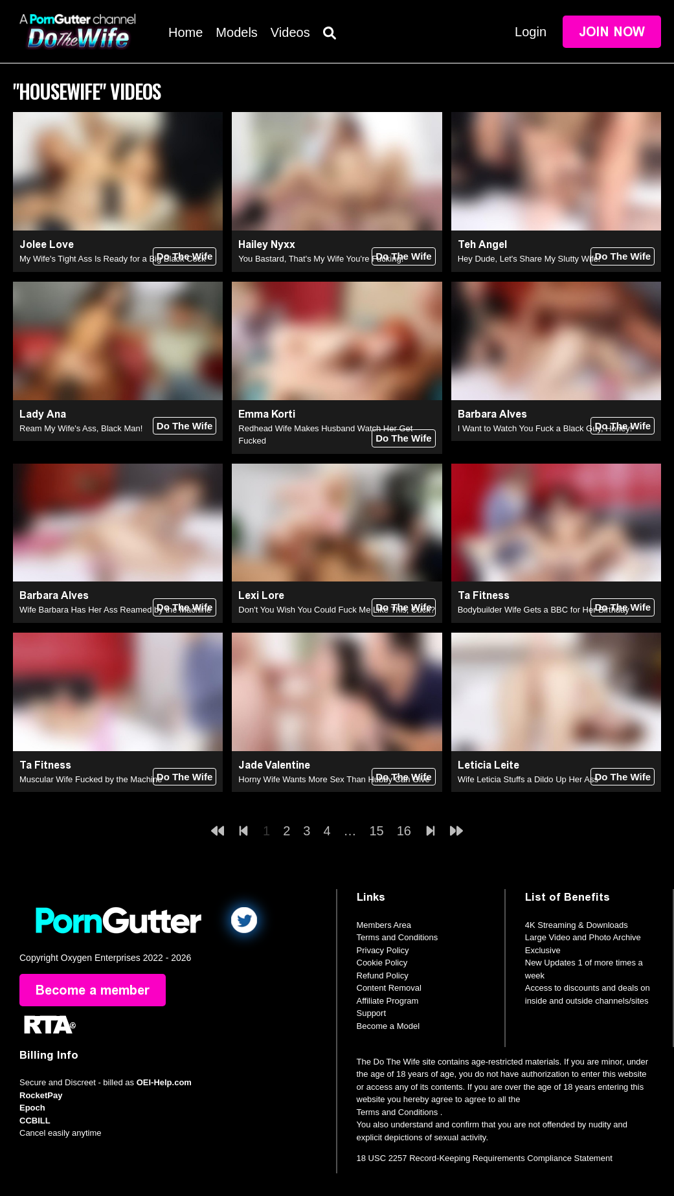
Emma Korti (266, 414)
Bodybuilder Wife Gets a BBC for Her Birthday (543, 610)
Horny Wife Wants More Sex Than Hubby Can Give (334, 779)
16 (404, 831)
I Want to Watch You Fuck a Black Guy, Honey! (545, 428)
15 (377, 831)
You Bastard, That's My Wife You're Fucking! (320, 259)
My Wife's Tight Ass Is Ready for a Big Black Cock (112, 259)
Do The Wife (185, 256)
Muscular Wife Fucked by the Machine (90, 779)
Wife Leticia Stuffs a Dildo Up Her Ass (528, 779)
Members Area (384, 925)
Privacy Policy (383, 950)
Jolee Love (46, 244)
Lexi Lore (261, 595)
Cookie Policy (382, 962)
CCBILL (35, 1120)
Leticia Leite (488, 765)
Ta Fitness (484, 595)
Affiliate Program (388, 1001)
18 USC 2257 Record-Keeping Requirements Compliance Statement (484, 1158)
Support (372, 1013)
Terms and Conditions (397, 937)
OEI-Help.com (164, 1082)
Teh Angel (482, 244)
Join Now (612, 31)
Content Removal (389, 988)
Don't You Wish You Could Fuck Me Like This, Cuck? (336, 610)
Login (530, 32)
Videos (290, 32)
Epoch (32, 1107)
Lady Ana (42, 414)
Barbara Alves (492, 414)
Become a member (93, 990)
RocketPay (40, 1095)
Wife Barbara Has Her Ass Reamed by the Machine (115, 610)
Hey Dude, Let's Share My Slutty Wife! (529, 259)
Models (236, 32)
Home (185, 32)
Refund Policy (383, 975)
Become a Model (388, 1026)
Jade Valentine (274, 765)
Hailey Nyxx (266, 244)
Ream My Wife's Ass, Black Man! (80, 428)
